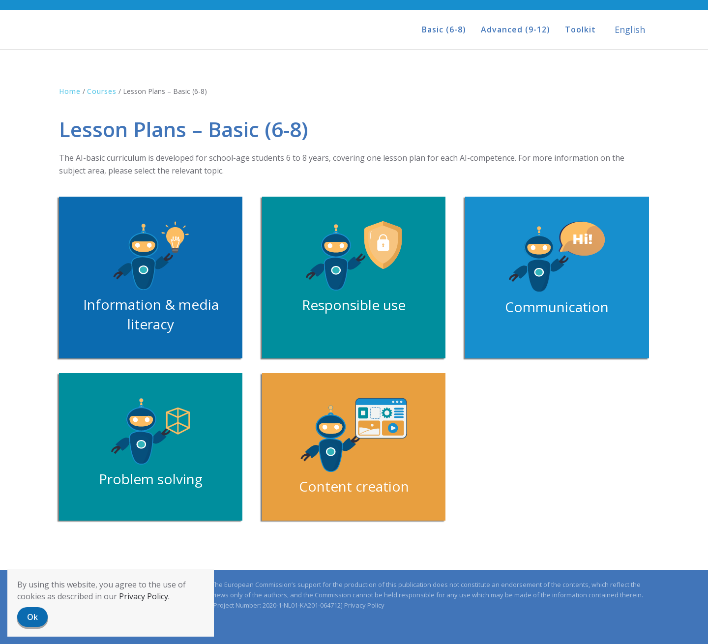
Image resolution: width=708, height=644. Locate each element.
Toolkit (580, 29)
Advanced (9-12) (515, 29)
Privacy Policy (364, 605)
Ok (32, 617)
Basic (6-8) (444, 29)
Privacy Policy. (144, 596)
